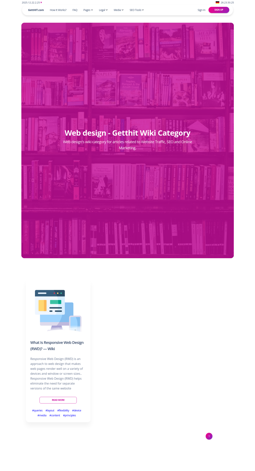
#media (41, 415)
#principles (69, 415)
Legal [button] (103, 10)
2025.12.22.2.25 (32, 2)
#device (76, 410)
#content (55, 415)
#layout (50, 410)
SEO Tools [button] (137, 10)
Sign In (201, 10)
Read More (58, 400)
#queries (37, 410)
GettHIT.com (36, 10)
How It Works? (58, 10)
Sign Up (219, 9)
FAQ (74, 10)
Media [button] (119, 10)
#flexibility (63, 410)
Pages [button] (88, 10)
